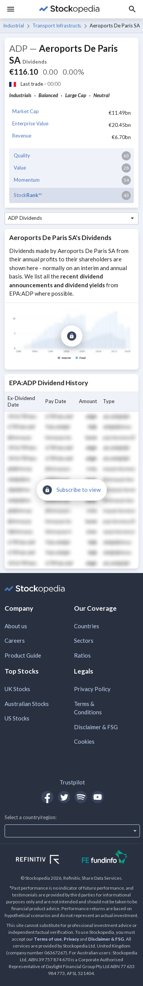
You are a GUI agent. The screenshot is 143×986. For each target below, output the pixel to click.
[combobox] (71, 218)
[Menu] (11, 9)
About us (16, 626)
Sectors (83, 640)
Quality (22, 155)
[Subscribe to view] (71, 336)
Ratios (82, 655)
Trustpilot (72, 782)
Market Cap (25, 111)
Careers (15, 640)
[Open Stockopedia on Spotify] (81, 797)
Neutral (101, 95)
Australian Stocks (27, 703)
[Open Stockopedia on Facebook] (47, 797)
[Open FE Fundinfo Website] (104, 858)
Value (20, 168)
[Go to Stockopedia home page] (69, 9)
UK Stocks (17, 688)
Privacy (71, 939)
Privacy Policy (92, 688)
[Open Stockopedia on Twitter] (64, 797)
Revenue (21, 136)
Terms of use (48, 939)
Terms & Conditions (88, 708)
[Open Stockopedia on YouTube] (98, 797)
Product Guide (23, 655)
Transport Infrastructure (56, 25)
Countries (86, 626)
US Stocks (17, 718)
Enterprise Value (30, 123)
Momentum (27, 180)
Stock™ (28, 195)
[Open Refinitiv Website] (46, 860)
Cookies (84, 741)
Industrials (13, 25)
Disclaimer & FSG (96, 726)
